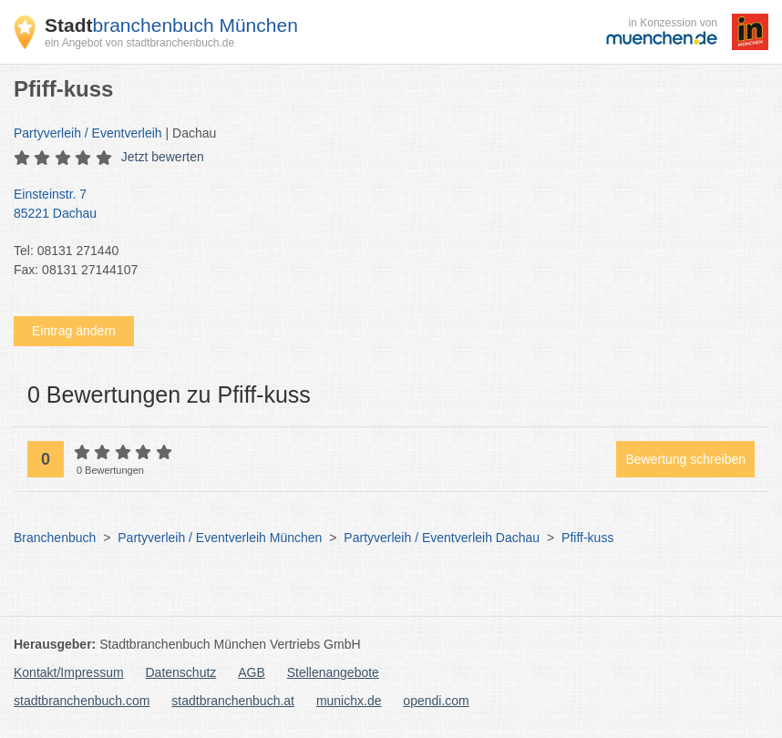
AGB (251, 672)
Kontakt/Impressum (69, 672)
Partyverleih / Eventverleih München (220, 537)
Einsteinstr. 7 (382, 205)
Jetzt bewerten (162, 156)
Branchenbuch (55, 537)
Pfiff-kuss (587, 537)
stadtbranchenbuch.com (81, 700)
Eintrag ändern (74, 330)
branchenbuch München (171, 25)
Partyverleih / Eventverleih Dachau (442, 537)
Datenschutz (181, 672)
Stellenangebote (333, 672)
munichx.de (349, 700)
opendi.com (435, 700)
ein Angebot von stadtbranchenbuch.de (139, 42)
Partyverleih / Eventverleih (88, 133)
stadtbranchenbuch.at (232, 700)
